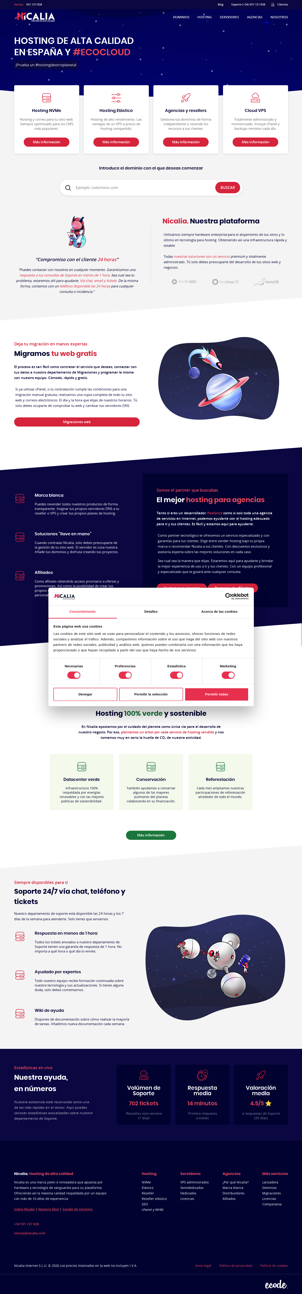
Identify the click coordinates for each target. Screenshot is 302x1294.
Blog (220, 4)
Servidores (229, 17)
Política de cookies (274, 1265)
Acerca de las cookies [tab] (219, 611)
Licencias (187, 1198)
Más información (151, 835)
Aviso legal (203, 1265)
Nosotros (279, 17)
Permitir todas (216, 694)
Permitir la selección (151, 694)
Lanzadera (270, 1182)
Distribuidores (233, 1193)
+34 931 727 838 (26, 1224)
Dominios (181, 17)
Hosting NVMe (46, 111)
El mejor (211, 500)
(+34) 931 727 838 (253, 4)
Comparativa (272, 1204)
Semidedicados (192, 1187)
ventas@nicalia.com (29, 1233)
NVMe (146, 1182)
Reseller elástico (154, 1198)
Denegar (85, 694)
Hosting (204, 17)
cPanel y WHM (152, 1209)
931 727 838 (34, 4)
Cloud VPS (255, 111)
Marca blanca (233, 1187)
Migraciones (271, 1193)
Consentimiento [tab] (82, 611)
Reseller (148, 1193)
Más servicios (275, 1174)
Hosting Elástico (116, 111)
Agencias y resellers (186, 111)
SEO (145, 1204)
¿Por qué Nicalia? (236, 1182)
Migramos (55, 353)
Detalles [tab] (151, 611)
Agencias (255, 17)
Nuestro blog (48, 1209)
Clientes (282, 4)
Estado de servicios (78, 1209)
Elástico (147, 1187)
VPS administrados (194, 1182)
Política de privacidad (235, 1265)
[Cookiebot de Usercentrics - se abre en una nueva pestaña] (229, 596)
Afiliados (229, 1198)
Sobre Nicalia (24, 1209)
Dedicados (188, 1193)
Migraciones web (77, 421)
